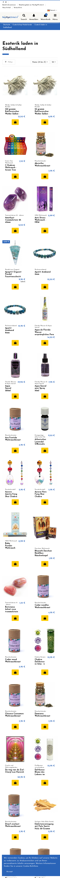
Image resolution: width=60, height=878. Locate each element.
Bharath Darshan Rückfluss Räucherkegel (43, 553)
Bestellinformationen (9, 5)
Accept (9, 872)
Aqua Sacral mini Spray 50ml (40, 388)
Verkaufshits (18, 7)
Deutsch (52, 10)
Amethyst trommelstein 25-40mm (13, 220)
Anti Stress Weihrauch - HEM (40, 220)
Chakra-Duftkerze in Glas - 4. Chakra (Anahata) (40, 664)
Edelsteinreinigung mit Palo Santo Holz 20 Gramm (44, 826)
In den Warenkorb (15, 122)
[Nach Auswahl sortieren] (40, 62)
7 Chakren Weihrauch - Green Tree (10, 167)
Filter (9, 62)
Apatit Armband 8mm (9, 330)
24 (54, 62)
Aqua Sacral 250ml (8, 388)
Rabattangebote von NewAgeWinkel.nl (31, 5)
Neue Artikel (6, 7)
